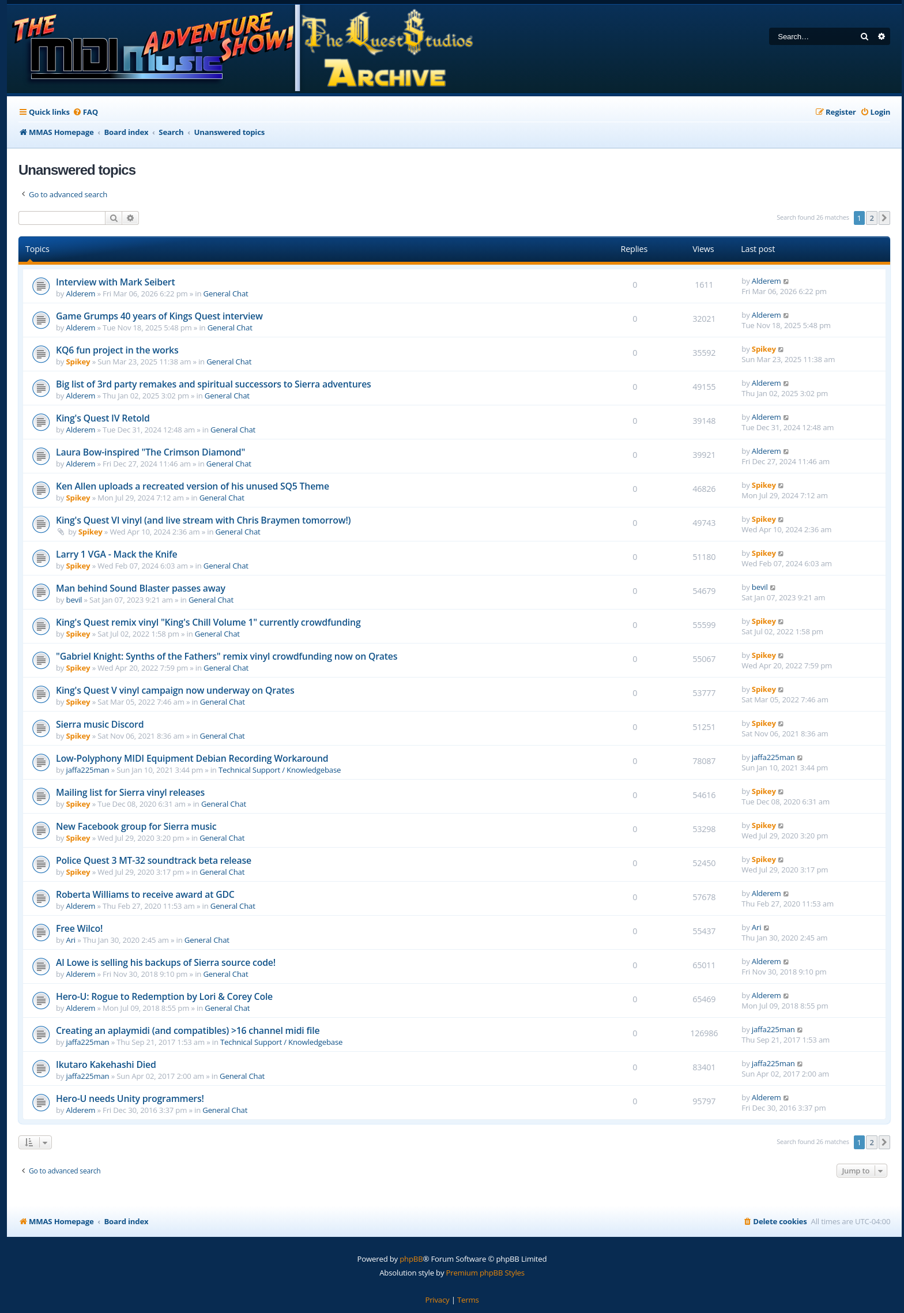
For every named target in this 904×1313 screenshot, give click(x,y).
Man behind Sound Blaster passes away (140, 588)
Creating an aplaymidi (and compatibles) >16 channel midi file (187, 1030)
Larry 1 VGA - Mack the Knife (116, 554)
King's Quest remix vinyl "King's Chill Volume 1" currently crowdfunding (208, 622)
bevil (74, 600)
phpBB (411, 1259)
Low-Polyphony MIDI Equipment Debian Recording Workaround (192, 758)
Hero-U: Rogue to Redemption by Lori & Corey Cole (164, 996)
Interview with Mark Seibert (115, 282)
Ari (71, 940)
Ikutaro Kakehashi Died (106, 1064)
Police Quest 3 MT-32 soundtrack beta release (153, 860)
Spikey (78, 361)
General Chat (226, 293)
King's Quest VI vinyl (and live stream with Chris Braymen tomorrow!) (203, 520)
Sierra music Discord (100, 724)
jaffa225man (88, 770)
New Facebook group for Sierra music (136, 826)
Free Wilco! (79, 928)
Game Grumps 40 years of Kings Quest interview (159, 316)
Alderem (81, 293)
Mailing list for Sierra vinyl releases (130, 792)
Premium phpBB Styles (485, 1272)
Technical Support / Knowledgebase (280, 770)
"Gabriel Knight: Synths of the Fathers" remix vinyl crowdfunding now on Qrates (226, 656)
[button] (884, 218)
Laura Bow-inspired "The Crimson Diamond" (150, 452)
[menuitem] (85, 112)
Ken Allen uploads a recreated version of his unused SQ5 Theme (192, 486)
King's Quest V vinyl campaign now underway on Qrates (175, 690)
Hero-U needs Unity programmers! (130, 1098)
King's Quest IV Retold (103, 418)
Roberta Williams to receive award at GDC (145, 894)
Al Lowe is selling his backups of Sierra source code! (166, 962)
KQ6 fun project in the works (117, 350)
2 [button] (871, 218)
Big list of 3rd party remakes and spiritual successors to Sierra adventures (213, 384)
